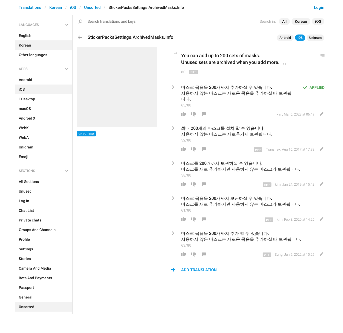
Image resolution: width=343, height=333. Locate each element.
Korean (55, 7)
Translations (30, 7)
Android (285, 38)
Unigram (315, 38)
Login (319, 7)
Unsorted (92, 7)
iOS (73, 7)
